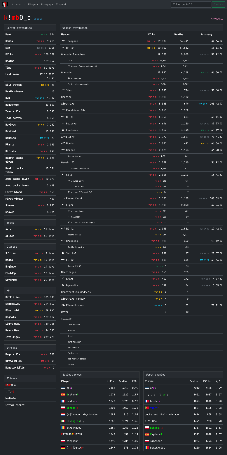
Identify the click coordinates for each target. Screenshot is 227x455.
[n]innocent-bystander (82, 414)
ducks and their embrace (162, 414)
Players (33, 4)
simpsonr (72, 441)
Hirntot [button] (17, 4)
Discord (60, 4)
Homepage (47, 4)
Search (218, 4)
